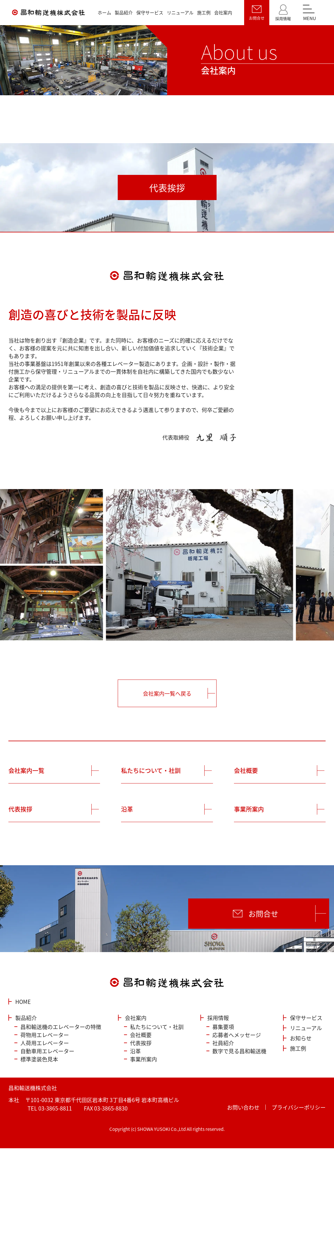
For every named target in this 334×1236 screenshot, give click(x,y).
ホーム (104, 12)
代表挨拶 (20, 809)
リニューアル (180, 12)
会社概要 (246, 770)
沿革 (127, 809)
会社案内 (223, 12)
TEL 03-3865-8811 (50, 1108)
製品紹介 (124, 12)
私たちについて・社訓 (151, 770)
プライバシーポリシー (299, 1107)
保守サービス (149, 12)
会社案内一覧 (26, 770)
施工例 (204, 12)
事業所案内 (249, 809)
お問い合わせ (243, 1107)
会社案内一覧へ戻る (167, 693)
